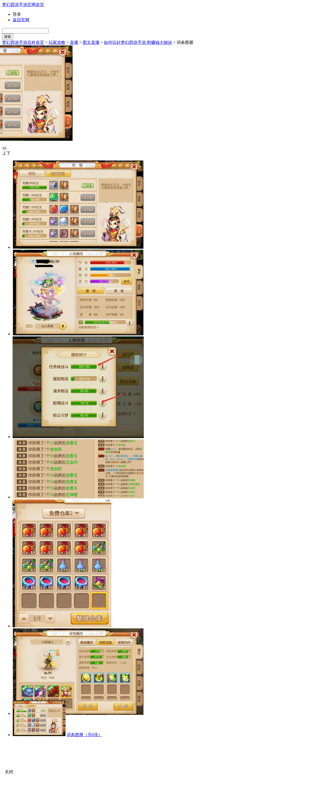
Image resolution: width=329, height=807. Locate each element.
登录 (17, 14)
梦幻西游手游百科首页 (23, 42)
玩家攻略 (57, 42)
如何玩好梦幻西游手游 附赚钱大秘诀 (138, 42)
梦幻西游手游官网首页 (23, 4)
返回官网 (21, 20)
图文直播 (91, 42)
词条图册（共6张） (84, 734)
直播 (74, 42)
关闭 (9, 772)
